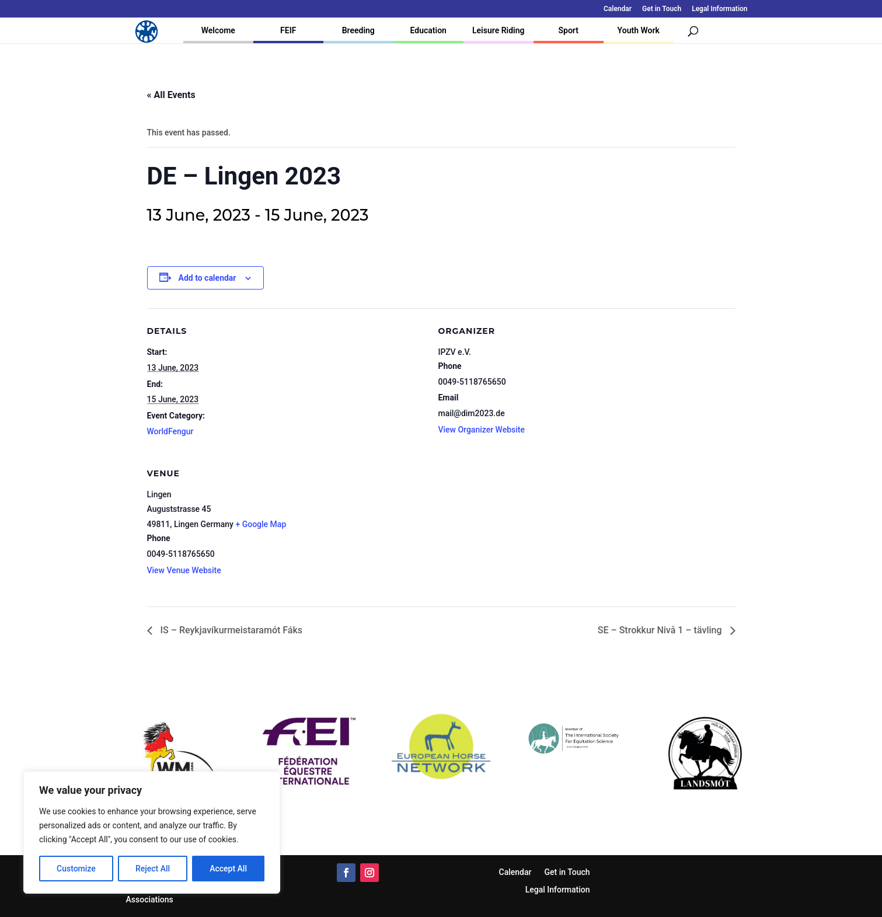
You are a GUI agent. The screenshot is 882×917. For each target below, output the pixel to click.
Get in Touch (661, 9)
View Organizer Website (481, 429)
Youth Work (639, 30)
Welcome (218, 30)
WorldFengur (170, 431)
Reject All (152, 868)
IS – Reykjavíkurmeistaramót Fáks (230, 630)
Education (428, 30)
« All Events (171, 94)
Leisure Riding (498, 30)
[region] (151, 832)
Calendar (618, 9)
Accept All (228, 868)
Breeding (358, 30)
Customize (76, 868)
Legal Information (719, 9)
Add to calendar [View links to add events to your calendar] (207, 278)
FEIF (288, 30)
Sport (568, 30)
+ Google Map (260, 524)
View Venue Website (184, 570)
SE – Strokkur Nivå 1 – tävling (661, 630)
